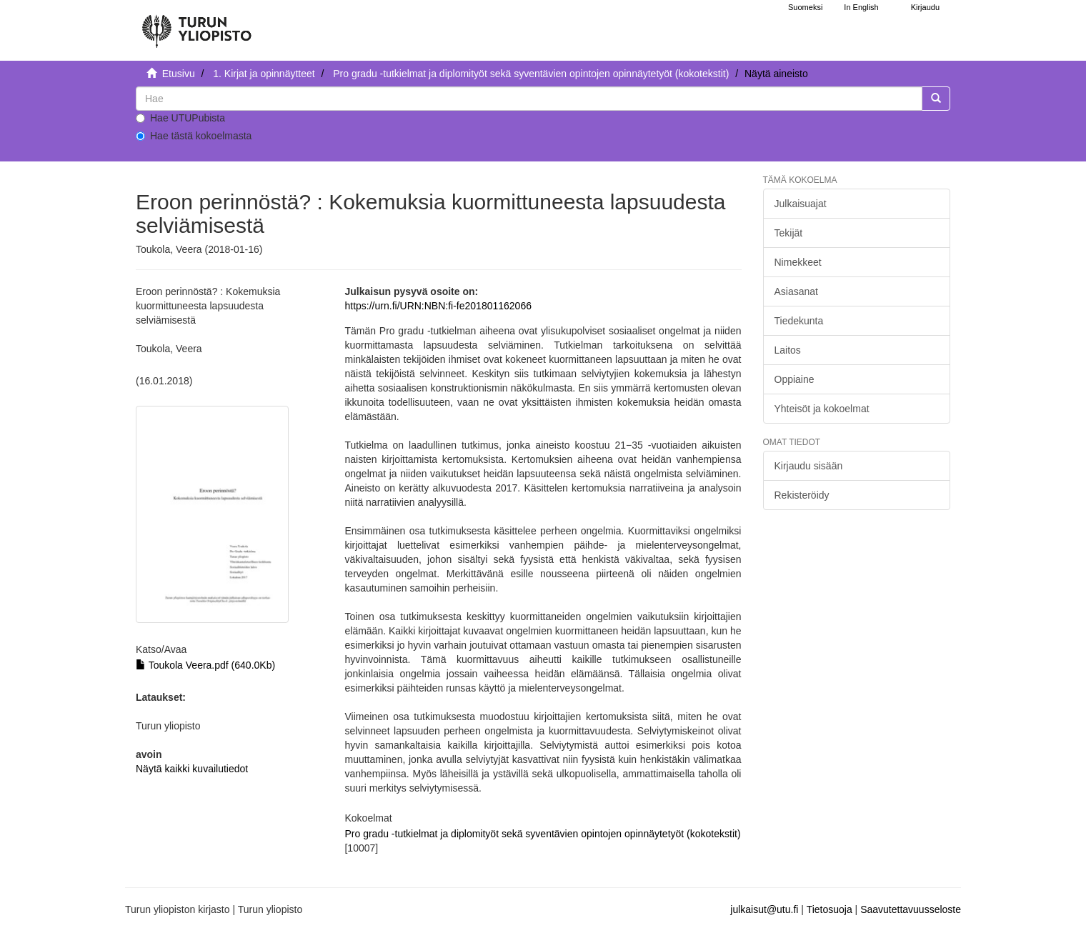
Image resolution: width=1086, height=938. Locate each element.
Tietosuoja (829, 909)
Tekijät (788, 233)
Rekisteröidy (802, 495)
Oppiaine (794, 379)
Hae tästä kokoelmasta (193, 135)
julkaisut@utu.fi (764, 909)
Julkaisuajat (800, 203)
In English (861, 7)
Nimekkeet (798, 262)
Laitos (787, 350)
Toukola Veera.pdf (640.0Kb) (205, 665)
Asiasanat (796, 291)
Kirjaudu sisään (808, 466)
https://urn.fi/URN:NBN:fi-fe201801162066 (437, 305)
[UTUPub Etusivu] (196, 25)
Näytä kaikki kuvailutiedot (192, 768)
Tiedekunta (799, 320)
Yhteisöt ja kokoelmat (822, 408)
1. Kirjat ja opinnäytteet (263, 73)
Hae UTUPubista (180, 118)
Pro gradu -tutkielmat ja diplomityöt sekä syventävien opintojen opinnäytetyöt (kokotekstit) (531, 73)
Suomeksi (805, 7)
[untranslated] (529, 98)
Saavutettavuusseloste (910, 909)
